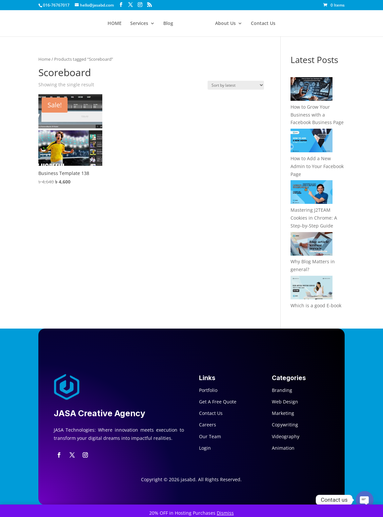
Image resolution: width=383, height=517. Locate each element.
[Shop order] (236, 85)
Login (205, 448)
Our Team (210, 436)
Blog (168, 23)
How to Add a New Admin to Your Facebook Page (317, 166)
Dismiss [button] (225, 513)
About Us (225, 23)
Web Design (285, 402)
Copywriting (285, 424)
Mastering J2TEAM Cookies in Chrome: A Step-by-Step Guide (314, 218)
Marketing (283, 413)
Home (44, 59)
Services (139, 23)
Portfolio (208, 390)
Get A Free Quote (217, 402)
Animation (283, 448)
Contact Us (263, 23)
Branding (282, 390)
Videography (285, 436)
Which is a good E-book (316, 305)
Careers (207, 424)
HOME (115, 23)
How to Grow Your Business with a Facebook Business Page (317, 115)
